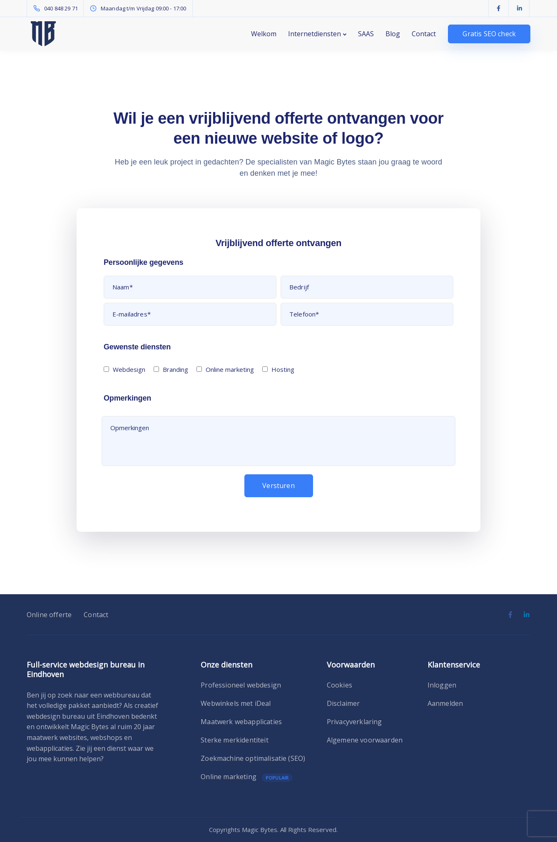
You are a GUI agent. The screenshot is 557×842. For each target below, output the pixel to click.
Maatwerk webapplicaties (241, 721)
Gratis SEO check (489, 33)
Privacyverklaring (354, 721)
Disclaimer (343, 703)
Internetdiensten (314, 33)
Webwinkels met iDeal (236, 703)
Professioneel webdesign (241, 685)
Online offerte (49, 614)
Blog (392, 33)
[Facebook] (499, 8)
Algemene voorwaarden (365, 740)
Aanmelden (445, 703)
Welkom (263, 33)
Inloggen (442, 685)
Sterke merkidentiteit (234, 740)
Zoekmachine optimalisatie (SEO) (253, 758)
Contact (424, 33)
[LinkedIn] (520, 8)
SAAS (366, 33)
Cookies (339, 685)
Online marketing (228, 777)
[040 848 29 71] (57, 8)
